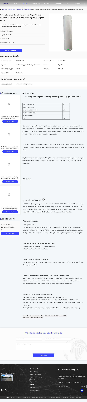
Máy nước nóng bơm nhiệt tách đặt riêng (33, 317)
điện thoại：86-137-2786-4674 (8, 373)
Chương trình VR (36, 4)
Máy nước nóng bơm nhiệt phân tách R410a (55, 315)
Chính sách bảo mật (9, 397)
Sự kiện (68, 4)
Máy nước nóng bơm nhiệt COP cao (35, 315)
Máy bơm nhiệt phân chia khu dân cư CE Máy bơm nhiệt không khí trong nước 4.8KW (9, 208)
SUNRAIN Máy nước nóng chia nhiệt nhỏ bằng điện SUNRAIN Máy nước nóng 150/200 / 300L (9, 148)
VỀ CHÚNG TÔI (47, 4)
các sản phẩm (11, 9)
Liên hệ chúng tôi (59, 4)
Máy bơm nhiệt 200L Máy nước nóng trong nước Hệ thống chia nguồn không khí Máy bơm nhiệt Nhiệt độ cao (10, 178)
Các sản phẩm (24, 4)
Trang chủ (15, 4)
